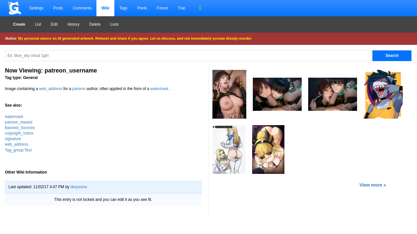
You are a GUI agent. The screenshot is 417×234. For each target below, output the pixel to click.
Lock (114, 24)
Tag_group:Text (18, 150)
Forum (162, 8)
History (73, 24)
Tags (123, 8)
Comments (82, 8)
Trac (182, 8)
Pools (142, 8)
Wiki (105, 8)
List (38, 24)
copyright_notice (19, 133)
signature (13, 138)
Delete (95, 24)
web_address (50, 88)
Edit (54, 24)
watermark (159, 88)
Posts (58, 8)
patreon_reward (18, 122)
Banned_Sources (20, 127)
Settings (36, 8)
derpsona (78, 187)
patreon (79, 88)
